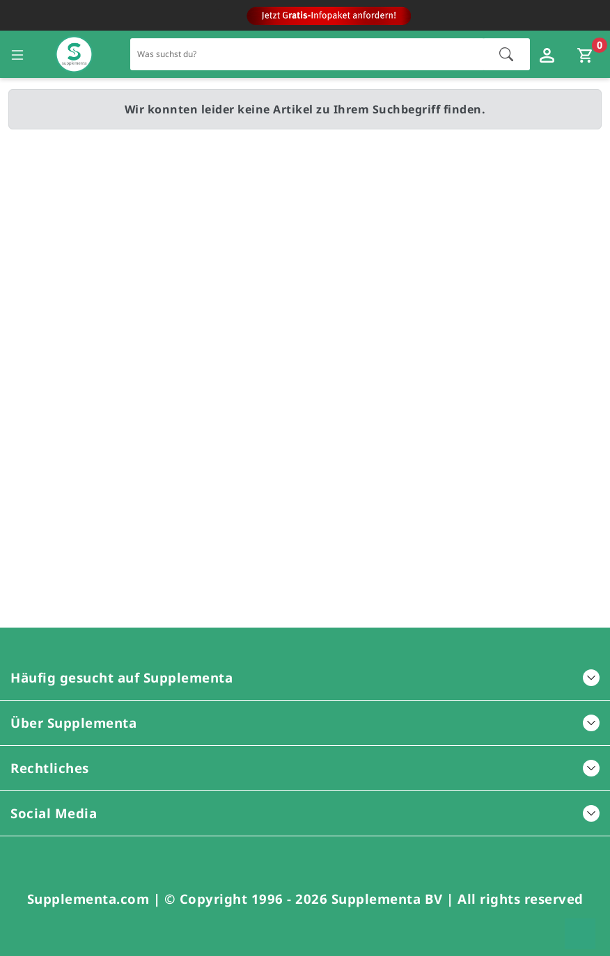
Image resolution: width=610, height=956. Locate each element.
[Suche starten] (506, 54)
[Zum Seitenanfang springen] (580, 933)
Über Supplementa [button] (305, 722)
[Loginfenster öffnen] (548, 54)
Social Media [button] (305, 813)
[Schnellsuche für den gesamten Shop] (307, 54)
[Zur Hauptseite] (74, 54)
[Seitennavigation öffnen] (17, 54)
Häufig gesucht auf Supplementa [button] (305, 677)
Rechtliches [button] (305, 767)
